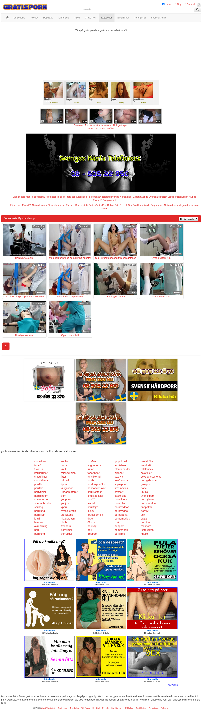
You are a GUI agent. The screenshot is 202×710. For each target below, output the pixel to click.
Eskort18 (97, 200)
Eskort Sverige (140, 196)
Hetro (168, 4)
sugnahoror (94, 465)
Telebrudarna (38, 196)
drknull (65, 480)
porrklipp (39, 514)
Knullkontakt (81, 205)
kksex (91, 511)
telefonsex (147, 469)
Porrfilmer (138, 205)
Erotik (92, 205)
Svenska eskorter (158, 196)
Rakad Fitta (113, 205)
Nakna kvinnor (39, 205)
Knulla (147, 205)
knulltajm (93, 507)
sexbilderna (41, 480)
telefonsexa (121, 480)
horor (64, 465)
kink (116, 522)
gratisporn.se (48, 708)
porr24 (91, 499)
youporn (66, 499)
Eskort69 (26, 205)
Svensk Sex (126, 205)
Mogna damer (186, 205)
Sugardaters (157, 205)
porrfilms (119, 533)
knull (63, 469)
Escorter (70, 205)
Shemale (191, 4)
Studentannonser (57, 205)
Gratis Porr (101, 205)
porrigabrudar (149, 480)
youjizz (65, 503)
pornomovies (122, 518)
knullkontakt (95, 492)
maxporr (146, 526)
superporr (120, 484)
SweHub (39, 469)
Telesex (61, 196)
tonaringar (94, 473)
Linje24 (16, 196)
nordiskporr (41, 495)
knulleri (65, 461)
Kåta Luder (16, 205)
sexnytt (118, 476)
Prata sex (70, 196)
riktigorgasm (68, 518)
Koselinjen (81, 196)
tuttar (91, 469)
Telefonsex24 (94, 196)
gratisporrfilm (95, 514)
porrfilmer (66, 530)
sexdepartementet (151, 476)
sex (143, 514)
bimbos (38, 522)
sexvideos (40, 461)
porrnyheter (147, 499)
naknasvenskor (97, 488)
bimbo (64, 522)
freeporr (92, 533)
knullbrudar (41, 473)
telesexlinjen (68, 473)
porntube (119, 503)
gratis (144, 518)
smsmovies (121, 488)
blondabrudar (122, 469)
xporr (64, 507)
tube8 (37, 465)
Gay (179, 4)
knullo (144, 492)
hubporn (119, 526)
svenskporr (147, 495)
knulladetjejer (95, 495)
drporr (91, 518)
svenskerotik (68, 511)
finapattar (146, 507)
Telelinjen (25, 196)
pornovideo (121, 511)
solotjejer (146, 473)
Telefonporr (108, 196)
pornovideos (121, 507)
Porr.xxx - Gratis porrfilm (101, 128)
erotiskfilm (147, 461)
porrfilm (38, 484)
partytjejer (40, 492)
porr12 (144, 511)
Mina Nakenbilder (123, 196)
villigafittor (67, 488)
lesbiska (92, 503)
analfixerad (94, 476)
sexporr (118, 492)
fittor (63, 476)
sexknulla (120, 495)
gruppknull (120, 461)
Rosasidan (182, 196)
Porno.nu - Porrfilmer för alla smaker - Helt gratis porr (101, 125)
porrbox (92, 480)
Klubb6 (192, 196)
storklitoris (67, 514)
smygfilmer (40, 476)
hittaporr (119, 473)
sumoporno (41, 499)
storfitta (92, 461)
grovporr (146, 484)
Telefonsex (50, 196)
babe (144, 488)
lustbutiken (147, 530)
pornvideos (121, 499)
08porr (91, 522)
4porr (64, 484)
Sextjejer (172, 196)
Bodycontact (109, 200)
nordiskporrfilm (96, 484)
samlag (38, 507)
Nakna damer (171, 205)
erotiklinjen (120, 465)
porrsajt (92, 526)
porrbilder (66, 533)
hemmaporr (121, 530)
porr (63, 495)
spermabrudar (42, 503)
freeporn (66, 526)
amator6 (146, 465)
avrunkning (40, 526)
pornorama (120, 514)
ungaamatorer (69, 492)
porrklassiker (148, 503)
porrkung (39, 511)
